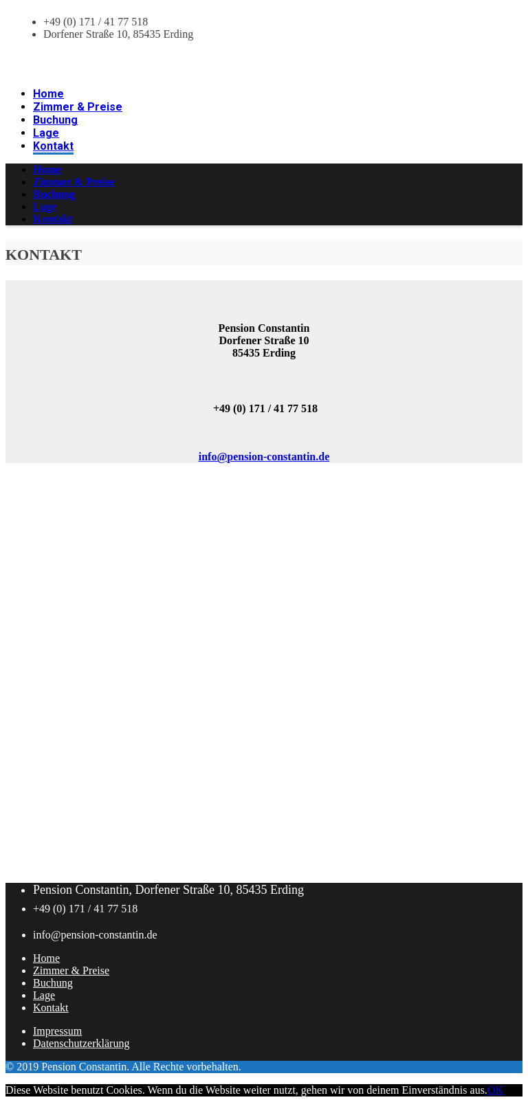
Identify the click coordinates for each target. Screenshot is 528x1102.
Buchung (53, 983)
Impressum (57, 1031)
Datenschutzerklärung (81, 1043)
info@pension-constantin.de (264, 456)
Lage (44, 995)
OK (495, 1090)
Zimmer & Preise (71, 970)
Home (46, 958)
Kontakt (51, 1007)
